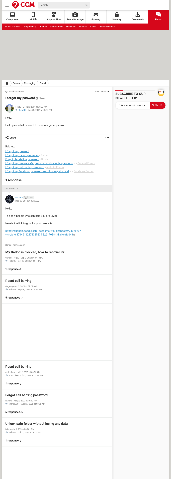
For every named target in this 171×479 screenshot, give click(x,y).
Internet (43, 26)
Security (116, 16)
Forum (158, 16)
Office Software (12, 26)
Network (83, 26)
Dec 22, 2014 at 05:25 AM (40, 110)
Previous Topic (16, 91)
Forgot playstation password (22, 159)
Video (93, 26)
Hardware (70, 26)
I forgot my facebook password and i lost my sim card (37, 171)
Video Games (56, 26)
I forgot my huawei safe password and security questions (39, 163)
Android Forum (86, 163)
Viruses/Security (107, 26)
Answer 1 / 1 (12, 188)
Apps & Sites (54, 16)
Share (13, 137)
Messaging (29, 83)
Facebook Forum (84, 171)
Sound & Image (75, 16)
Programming (30, 26)
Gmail (43, 83)
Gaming (96, 16)
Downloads (138, 16)
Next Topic (100, 91)
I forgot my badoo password (22, 155)
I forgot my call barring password (24, 167)
